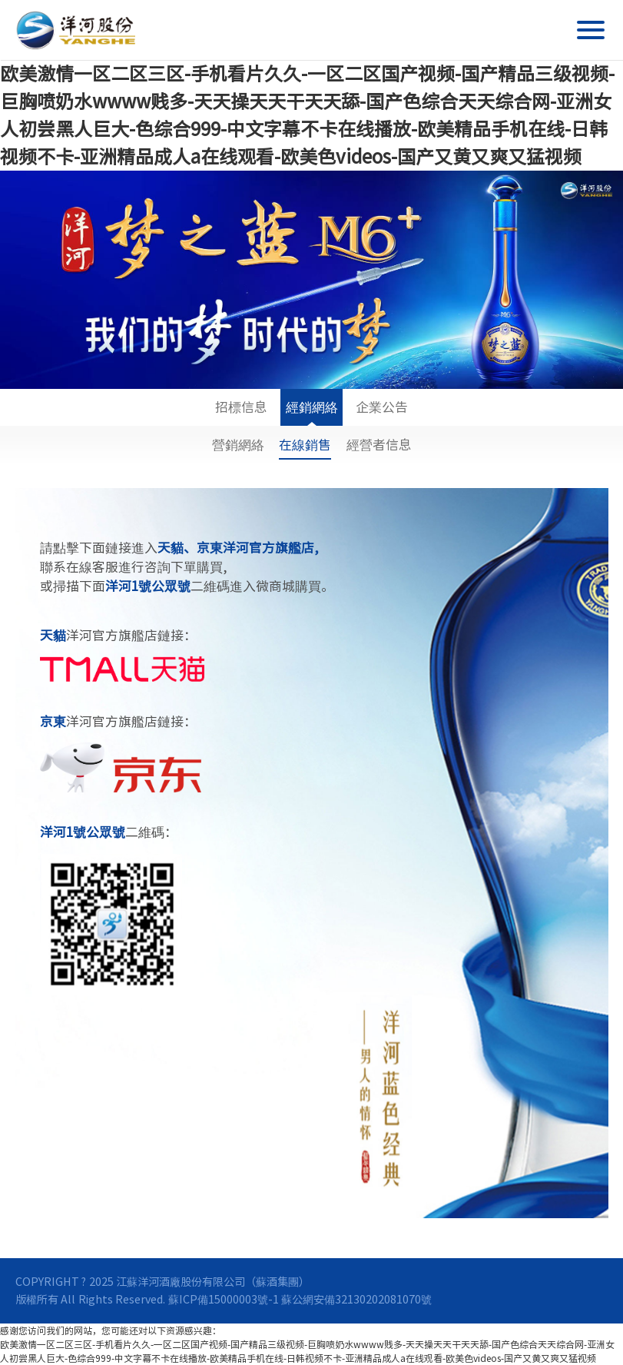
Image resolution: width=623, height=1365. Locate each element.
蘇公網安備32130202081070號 (356, 1299)
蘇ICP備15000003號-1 (223, 1299)
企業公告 (382, 413)
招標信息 (241, 413)
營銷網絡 (238, 444)
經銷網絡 (312, 413)
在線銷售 (305, 444)
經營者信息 (379, 444)
